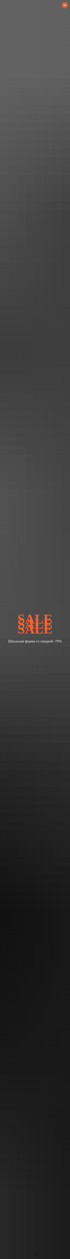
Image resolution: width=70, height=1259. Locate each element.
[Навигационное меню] (64, 5)
